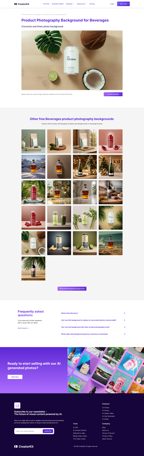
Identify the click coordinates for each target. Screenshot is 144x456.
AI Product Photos (27, 14)
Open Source (107, 439)
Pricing (92, 4)
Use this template (113, 94)
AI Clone (46, 4)
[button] (70, 4)
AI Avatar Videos (58, 4)
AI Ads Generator (108, 416)
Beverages (37, 14)
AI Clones (105, 408)
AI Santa (105, 419)
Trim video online (79, 439)
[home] (21, 4)
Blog (103, 427)
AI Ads (75, 427)
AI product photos (79, 430)
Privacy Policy (107, 436)
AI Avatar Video (108, 413)
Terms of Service (108, 433)
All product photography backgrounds (72, 288)
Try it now (123, 4)
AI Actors (105, 410)
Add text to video (79, 433)
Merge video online (80, 436)
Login (112, 4)
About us (105, 430)
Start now (15, 377)
